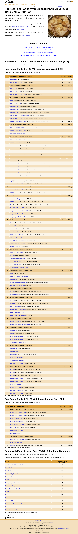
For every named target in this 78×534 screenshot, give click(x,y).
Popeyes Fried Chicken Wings (18, 94)
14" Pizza (12, 160)
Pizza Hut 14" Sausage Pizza (17, 133)
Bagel (11, 100)
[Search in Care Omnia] (63, 1)
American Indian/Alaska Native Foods (15, 465)
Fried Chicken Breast (15, 231)
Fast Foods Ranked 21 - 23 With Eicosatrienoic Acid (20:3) (39, 52)
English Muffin (13, 79)
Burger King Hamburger (16, 384)
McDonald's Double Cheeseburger (19, 267)
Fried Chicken (13, 88)
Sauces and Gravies (10, 500)
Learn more (60, 6)
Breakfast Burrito (14, 225)
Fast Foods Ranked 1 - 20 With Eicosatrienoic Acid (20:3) (39, 50)
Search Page (25, 35)
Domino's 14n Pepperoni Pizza (18, 258)
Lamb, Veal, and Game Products (14, 483)
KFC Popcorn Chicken (16, 442)
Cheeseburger (13, 279)
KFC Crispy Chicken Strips (17, 357)
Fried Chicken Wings (15, 91)
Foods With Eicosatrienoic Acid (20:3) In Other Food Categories (39, 55)
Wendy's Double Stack (16, 246)
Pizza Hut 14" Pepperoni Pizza (18, 208)
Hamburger (13, 427)
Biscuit (11, 273)
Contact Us (37, 520)
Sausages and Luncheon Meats (13, 503)
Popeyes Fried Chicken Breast (18, 151)
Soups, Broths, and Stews (12, 509)
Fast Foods (20, 29)
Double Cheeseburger (15, 261)
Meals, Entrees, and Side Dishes (14, 489)
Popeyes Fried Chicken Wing (17, 118)
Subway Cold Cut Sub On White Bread (20, 324)
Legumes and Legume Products (14, 486)
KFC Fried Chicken (15, 106)
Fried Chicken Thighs (15, 139)
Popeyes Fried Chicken (16, 82)
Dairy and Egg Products (11, 474)
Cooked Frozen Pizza (15, 387)
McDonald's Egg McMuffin (17, 360)
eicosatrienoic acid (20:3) (20, 26)
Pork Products (9, 492)
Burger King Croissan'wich (17, 252)
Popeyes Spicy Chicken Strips (18, 216)
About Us (41, 520)
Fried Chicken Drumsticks (17, 127)
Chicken (12, 333)
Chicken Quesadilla (15, 351)
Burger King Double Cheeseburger (19, 276)
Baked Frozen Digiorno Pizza (17, 378)
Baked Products (9, 468)
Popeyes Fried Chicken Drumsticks (19, 115)
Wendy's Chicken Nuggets (17, 312)
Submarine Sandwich (15, 321)
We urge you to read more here (63, 528)
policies (51, 522)
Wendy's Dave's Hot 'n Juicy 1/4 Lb (19, 315)
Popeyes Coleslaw (15, 433)
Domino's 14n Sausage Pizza (17, 190)
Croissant (12, 255)
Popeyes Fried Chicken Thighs (18, 154)
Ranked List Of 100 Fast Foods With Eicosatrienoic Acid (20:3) (39, 47)
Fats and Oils (8, 477)
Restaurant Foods (10, 497)
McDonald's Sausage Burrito (17, 237)
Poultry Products (10, 495)
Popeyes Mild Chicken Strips (17, 214)
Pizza (11, 205)
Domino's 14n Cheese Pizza (17, 421)
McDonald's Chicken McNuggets (18, 342)
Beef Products (9, 471)
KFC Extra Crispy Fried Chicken (18, 121)
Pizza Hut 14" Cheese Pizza (17, 390)
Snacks (7, 506)
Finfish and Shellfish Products (13, 480)
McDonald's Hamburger (16, 430)
